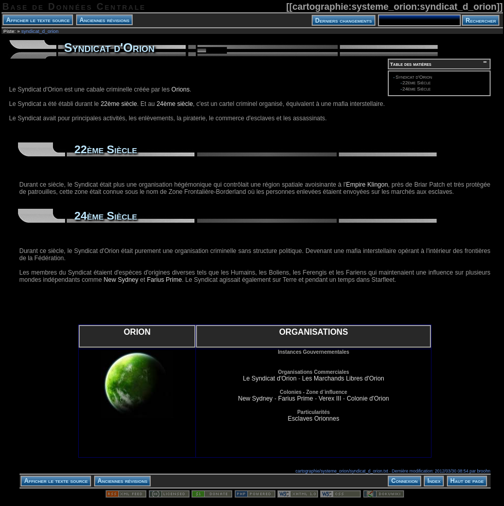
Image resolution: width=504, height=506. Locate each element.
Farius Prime (164, 279)
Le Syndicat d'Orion (269, 378)
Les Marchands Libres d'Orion (343, 378)
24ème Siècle (416, 89)
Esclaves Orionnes (313, 418)
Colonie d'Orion (368, 398)
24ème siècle (174, 103)
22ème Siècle (416, 82)
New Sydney (121, 279)
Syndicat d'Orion (413, 77)
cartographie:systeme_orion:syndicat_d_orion (394, 7)
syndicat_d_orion (40, 31)
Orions (180, 89)
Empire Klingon (367, 184)
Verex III (329, 398)
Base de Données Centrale (74, 7)
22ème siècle (119, 103)
